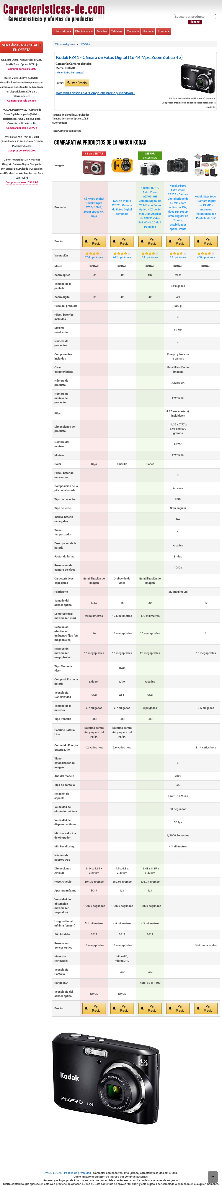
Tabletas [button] (116, 31)
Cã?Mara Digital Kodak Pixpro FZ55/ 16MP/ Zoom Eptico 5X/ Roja (93, 207)
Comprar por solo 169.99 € (21, 127)
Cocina (133, 31)
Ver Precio (79, 83)
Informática (62, 31)
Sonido (164, 31)
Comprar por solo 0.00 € (22, 68)
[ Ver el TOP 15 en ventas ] (70, 72)
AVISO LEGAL (53, 1173)
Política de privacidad (77, 1173)
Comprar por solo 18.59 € (21, 100)
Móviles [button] (102, 31)
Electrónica (84, 31)
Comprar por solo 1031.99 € (22, 182)
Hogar (148, 31)
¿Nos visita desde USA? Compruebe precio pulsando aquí (95, 93)
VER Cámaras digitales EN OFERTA (21, 47)
